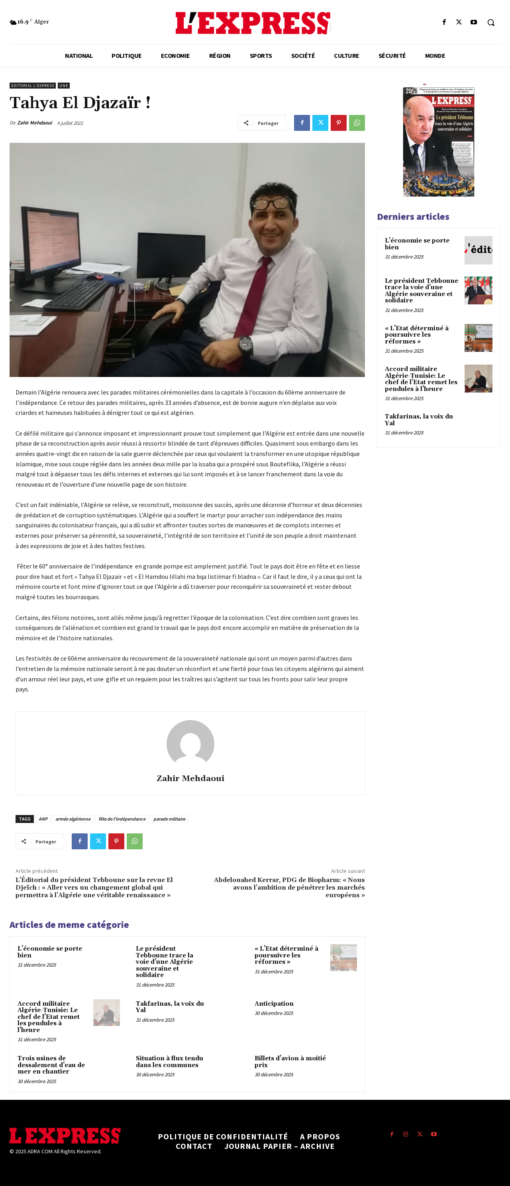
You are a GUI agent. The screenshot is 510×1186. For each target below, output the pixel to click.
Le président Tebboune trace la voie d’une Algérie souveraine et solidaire (164, 962)
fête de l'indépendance (121, 819)
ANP (43, 819)
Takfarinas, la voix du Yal (170, 1007)
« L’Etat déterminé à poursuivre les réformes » (286, 955)
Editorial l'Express (33, 86)
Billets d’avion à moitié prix (290, 1062)
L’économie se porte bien (50, 952)
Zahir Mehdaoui (34, 122)
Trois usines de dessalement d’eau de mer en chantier (51, 1065)
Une (64, 86)
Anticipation (274, 1004)
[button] (490, 22)
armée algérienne (72, 819)
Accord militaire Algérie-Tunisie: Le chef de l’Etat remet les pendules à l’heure (49, 1017)
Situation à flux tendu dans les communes (169, 1062)
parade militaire (169, 819)
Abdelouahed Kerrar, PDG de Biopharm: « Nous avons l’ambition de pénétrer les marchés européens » (289, 887)
